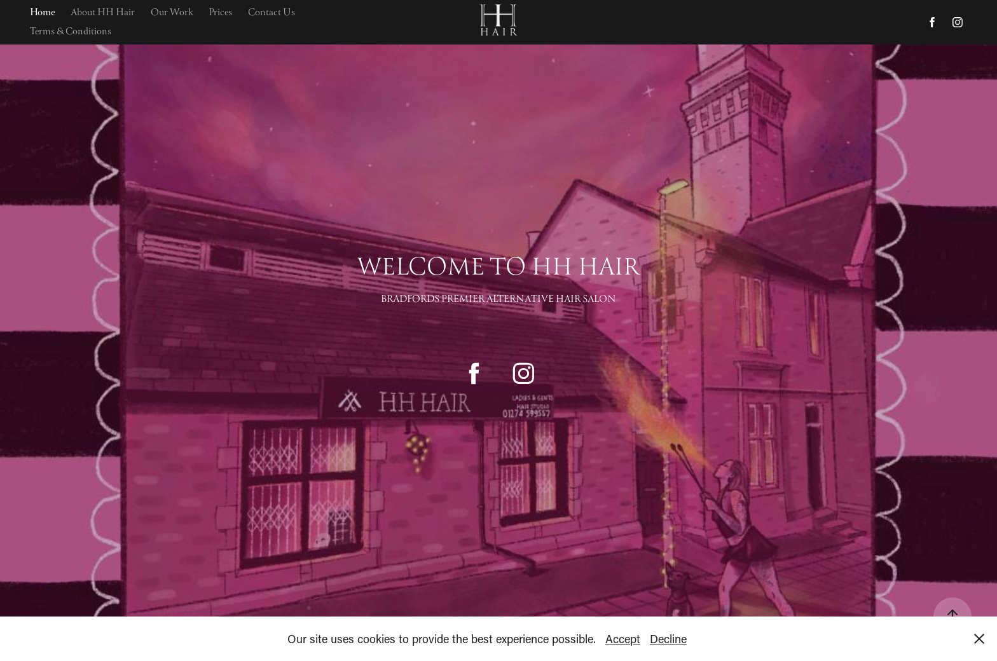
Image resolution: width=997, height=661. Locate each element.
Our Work (172, 12)
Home (42, 12)
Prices (220, 12)
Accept (622, 638)
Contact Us (271, 12)
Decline (668, 638)
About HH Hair (103, 12)
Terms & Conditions (70, 31)
